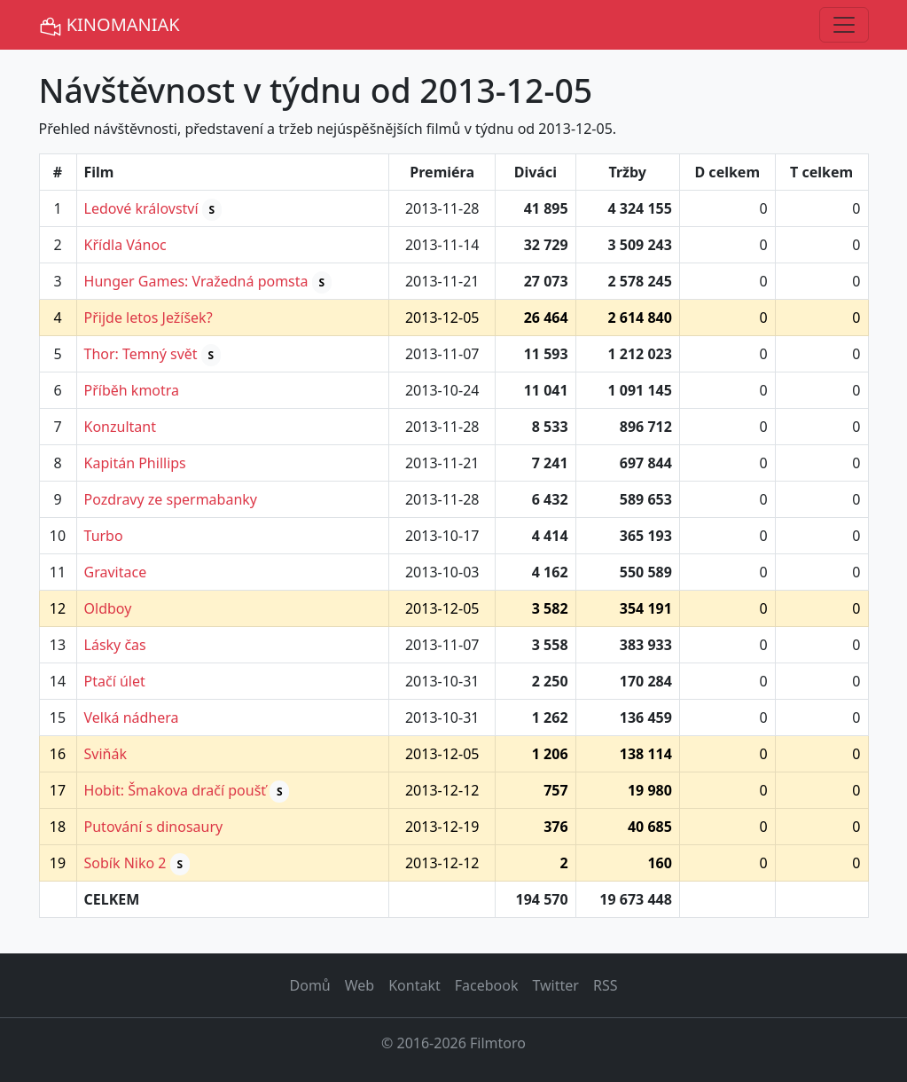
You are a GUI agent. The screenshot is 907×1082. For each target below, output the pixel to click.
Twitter (555, 985)
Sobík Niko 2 (125, 863)
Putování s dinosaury (153, 826)
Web (359, 985)
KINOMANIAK (109, 25)
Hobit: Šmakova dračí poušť (175, 790)
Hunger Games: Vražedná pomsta (196, 281)
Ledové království (141, 208)
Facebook (487, 985)
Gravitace (115, 572)
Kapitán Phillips (135, 463)
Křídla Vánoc (125, 245)
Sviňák (105, 754)
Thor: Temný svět (141, 354)
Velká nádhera (131, 717)
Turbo (103, 535)
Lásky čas (115, 645)
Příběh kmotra (132, 390)
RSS (605, 985)
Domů (310, 985)
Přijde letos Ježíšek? (148, 317)
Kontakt (414, 985)
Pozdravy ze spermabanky (170, 499)
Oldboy (108, 608)
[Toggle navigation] (844, 25)
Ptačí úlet (114, 681)
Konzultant (120, 426)
